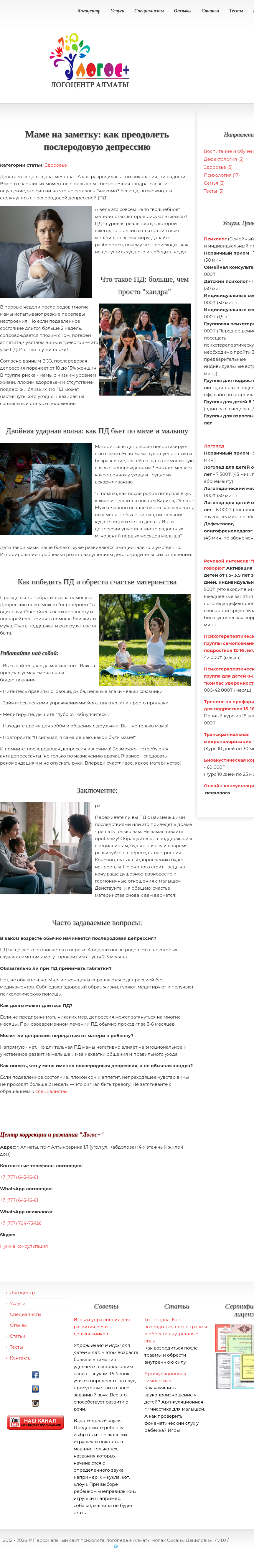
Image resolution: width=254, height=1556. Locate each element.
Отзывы (183, 10)
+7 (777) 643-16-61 (19, 1177)
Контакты (21, 1358)
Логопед (214, 446)
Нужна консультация (24, 1246)
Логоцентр (88, 10)
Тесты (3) (214, 191)
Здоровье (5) (218, 167)
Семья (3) (214, 183)
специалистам (52, 1091)
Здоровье (56, 165)
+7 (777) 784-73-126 (21, 1223)
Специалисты (149, 10)
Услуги (117, 10)
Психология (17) (222, 175)
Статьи (210, 10)
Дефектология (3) (224, 159)
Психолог (215, 239)
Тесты (236, 10)
